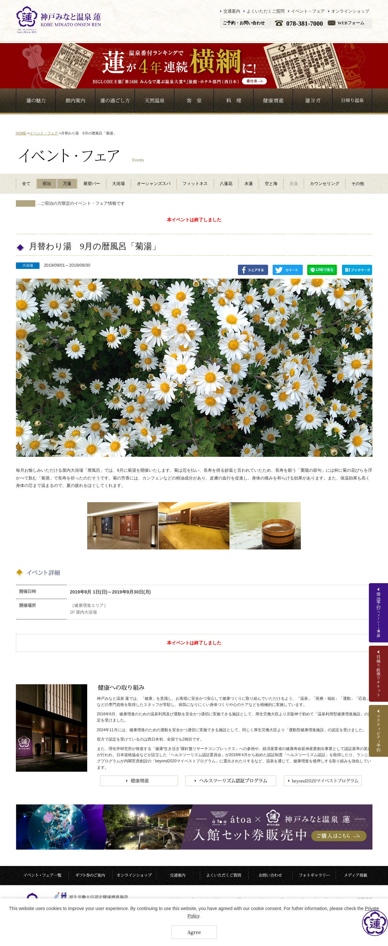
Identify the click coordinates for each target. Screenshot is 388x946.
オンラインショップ (350, 11)
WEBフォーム (350, 23)
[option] (122, 525)
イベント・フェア (308, 11)
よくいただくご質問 (266, 11)
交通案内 (231, 11)
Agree (194, 932)
